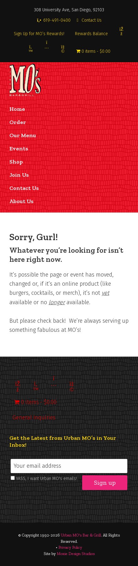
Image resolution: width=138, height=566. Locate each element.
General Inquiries (34, 417)
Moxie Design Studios (76, 553)
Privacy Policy (70, 547)
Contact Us (88, 20)
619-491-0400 (53, 20)
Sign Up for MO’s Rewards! (39, 33)
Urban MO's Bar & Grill (81, 535)
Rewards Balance (91, 33)
